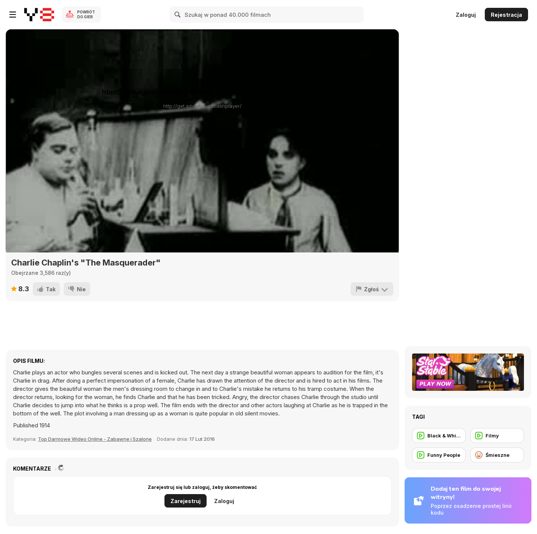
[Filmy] (497, 435)
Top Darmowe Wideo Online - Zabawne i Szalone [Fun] (95, 439)
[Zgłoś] (372, 289)
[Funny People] (439, 454)
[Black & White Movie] (439, 435)
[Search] (178, 14)
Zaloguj (466, 15)
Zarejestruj (185, 501)
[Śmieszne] (497, 454)
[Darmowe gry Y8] (39, 14)
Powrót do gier (86, 14)
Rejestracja (506, 15)
